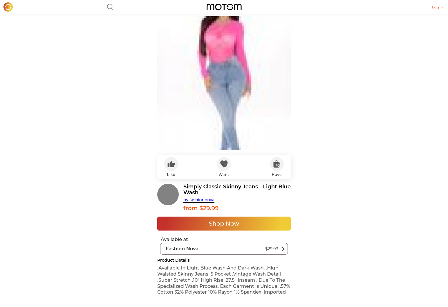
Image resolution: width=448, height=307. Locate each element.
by (198, 199)
